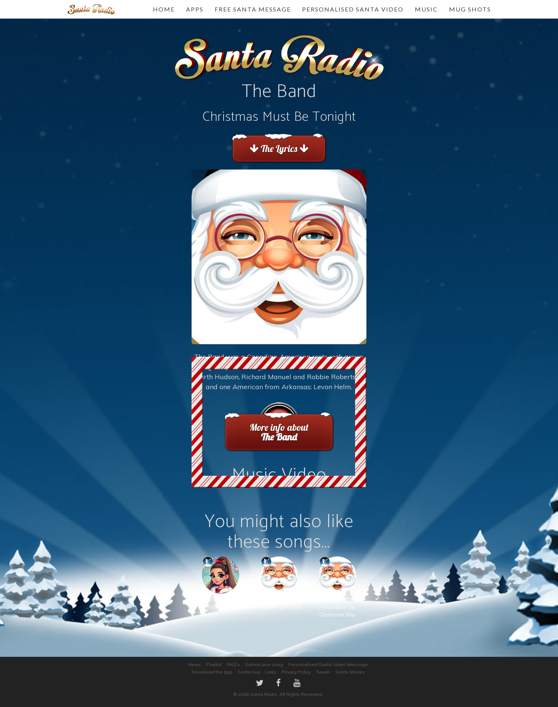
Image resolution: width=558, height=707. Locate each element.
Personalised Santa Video (353, 9)
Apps (194, 9)
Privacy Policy (296, 672)
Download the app (212, 672)
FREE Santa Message (253, 9)
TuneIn (323, 672)
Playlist (214, 664)
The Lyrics (279, 148)
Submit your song (264, 664)
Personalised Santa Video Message (328, 664)
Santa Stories (350, 672)
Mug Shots (470, 9)
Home (164, 9)
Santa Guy (249, 672)
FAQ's (233, 664)
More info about (278, 432)
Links (270, 672)
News (194, 664)
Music (426, 9)
